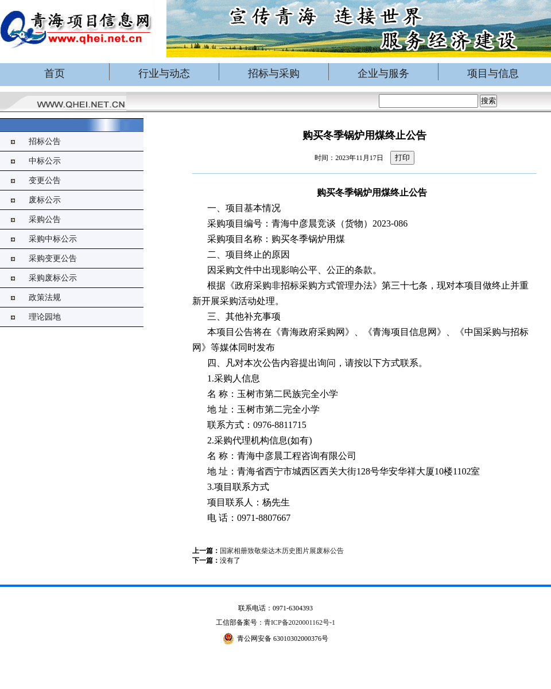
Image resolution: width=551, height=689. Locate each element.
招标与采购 (274, 73)
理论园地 (45, 317)
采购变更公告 (53, 258)
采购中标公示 (53, 239)
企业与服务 (383, 73)
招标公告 (45, 141)
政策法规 (45, 297)
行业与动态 (164, 73)
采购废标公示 (53, 278)
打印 (402, 157)
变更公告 (45, 180)
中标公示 (45, 161)
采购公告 (45, 219)
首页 (54, 73)
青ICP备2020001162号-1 (299, 622)
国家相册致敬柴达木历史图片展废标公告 (282, 551)
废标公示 (45, 200)
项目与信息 (493, 73)
